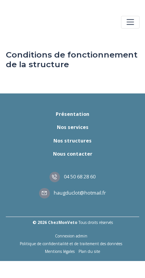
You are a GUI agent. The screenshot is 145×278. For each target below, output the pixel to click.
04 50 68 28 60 (72, 176)
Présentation (72, 114)
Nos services (73, 127)
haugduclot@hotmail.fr (72, 193)
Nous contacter (72, 154)
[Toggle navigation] (130, 22)
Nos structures (72, 140)
